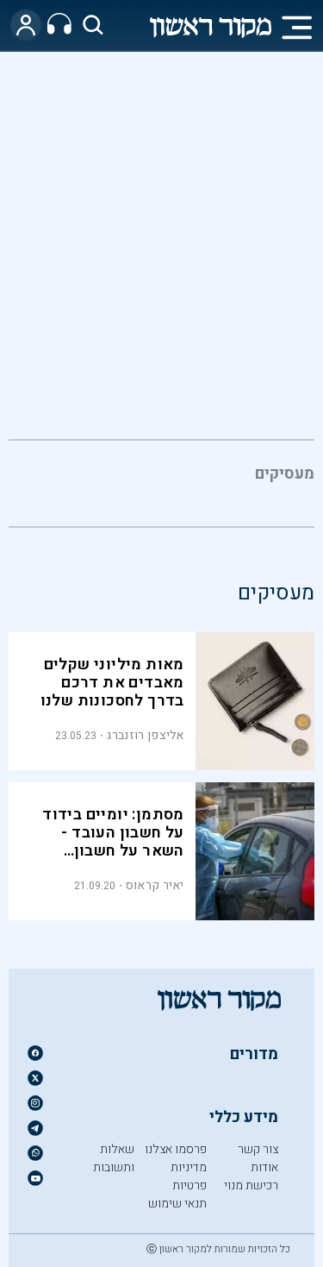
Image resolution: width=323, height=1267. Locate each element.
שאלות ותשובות (113, 1158)
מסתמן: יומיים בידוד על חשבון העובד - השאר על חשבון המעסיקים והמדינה (113, 842)
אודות (264, 1167)
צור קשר (258, 1149)
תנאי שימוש (177, 1204)
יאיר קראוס (155, 885)
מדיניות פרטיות (189, 1176)
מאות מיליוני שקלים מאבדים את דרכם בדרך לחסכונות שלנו (112, 682)
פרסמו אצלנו (176, 1149)
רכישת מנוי (251, 1185)
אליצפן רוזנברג (145, 735)
